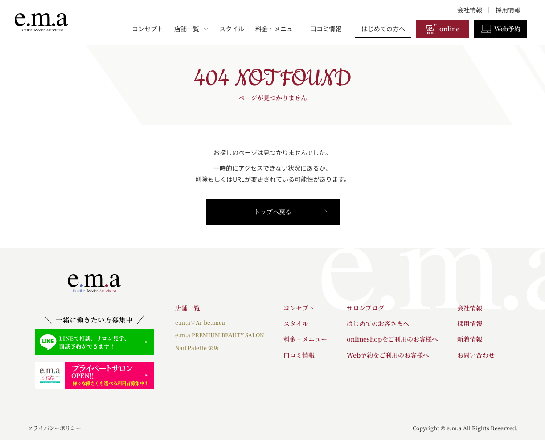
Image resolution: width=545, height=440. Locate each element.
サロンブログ (365, 307)
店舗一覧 (191, 28)
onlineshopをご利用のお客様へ (392, 338)
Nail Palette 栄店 (197, 347)
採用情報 (508, 9)
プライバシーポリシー (54, 428)
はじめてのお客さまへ (378, 323)
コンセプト (147, 28)
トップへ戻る (291, 211)
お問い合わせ (476, 354)
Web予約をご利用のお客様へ (388, 354)
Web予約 (500, 29)
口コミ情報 (325, 28)
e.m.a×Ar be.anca (200, 322)
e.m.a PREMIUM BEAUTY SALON (219, 334)
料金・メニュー (277, 28)
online (442, 29)
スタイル (231, 28)
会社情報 (469, 9)
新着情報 (469, 338)
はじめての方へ (383, 28)
